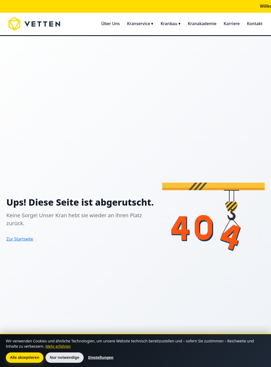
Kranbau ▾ (171, 23)
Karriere (232, 23)
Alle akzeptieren (24, 357)
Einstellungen (100, 357)
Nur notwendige (64, 357)
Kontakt (255, 23)
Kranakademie (202, 23)
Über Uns (110, 23)
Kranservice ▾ (140, 23)
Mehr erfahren (58, 346)
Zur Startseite (19, 239)
